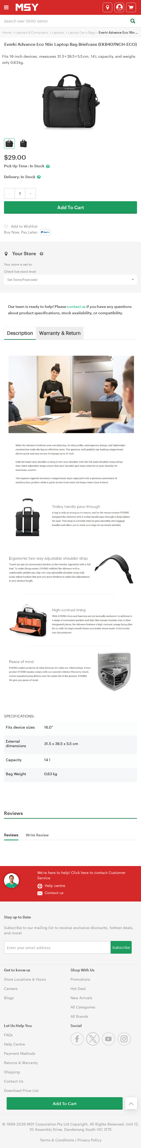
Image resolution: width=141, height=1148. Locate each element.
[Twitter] (94, 1044)
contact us (76, 306)
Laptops (58, 32)
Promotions (80, 979)
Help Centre (14, 1044)
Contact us (54, 892)
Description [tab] (20, 333)
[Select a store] (107, 7)
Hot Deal (78, 988)
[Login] (119, 7)
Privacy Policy (89, 1140)
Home (6, 32)
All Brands (79, 1016)
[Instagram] (125, 1044)
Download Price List (21, 1090)
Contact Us (13, 1081)
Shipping (12, 1072)
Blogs (9, 997)
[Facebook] (78, 1044)
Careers (11, 988)
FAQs (8, 1035)
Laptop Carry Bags (82, 32)
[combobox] (70, 21)
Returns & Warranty (21, 1062)
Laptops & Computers (31, 32)
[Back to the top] (131, 1103)
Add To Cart (70, 207)
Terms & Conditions (57, 1140)
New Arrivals (81, 997)
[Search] (133, 21)
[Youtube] (110, 1044)
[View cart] (131, 7)
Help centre (55, 885)
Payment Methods (19, 1053)
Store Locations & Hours (25, 979)
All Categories (82, 1007)
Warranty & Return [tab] (60, 333)
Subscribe (121, 947)
